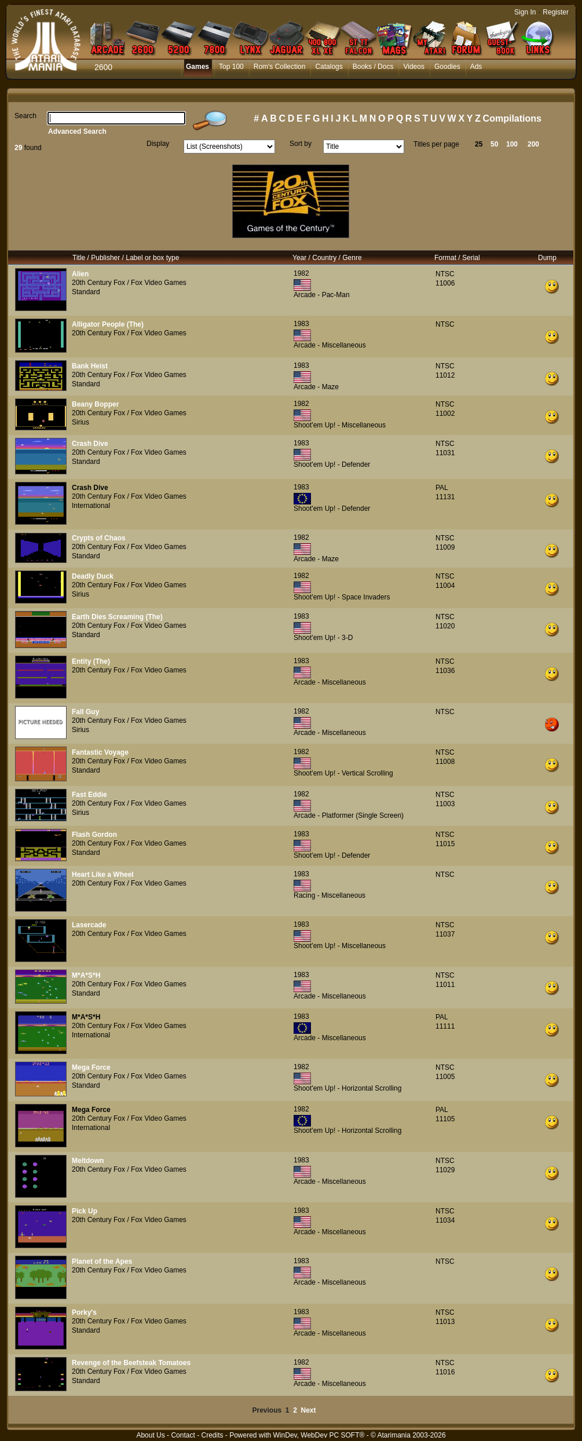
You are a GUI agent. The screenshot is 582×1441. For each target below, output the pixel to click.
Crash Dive (90, 444)
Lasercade (89, 925)
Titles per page (436, 144)
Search (25, 116)
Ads (476, 67)
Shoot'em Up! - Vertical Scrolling (343, 773)
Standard (86, 292)
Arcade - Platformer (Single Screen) (349, 815)
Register (556, 12)
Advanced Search (77, 131)
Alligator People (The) (108, 324)
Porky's (84, 1312)
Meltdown (88, 1161)
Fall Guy (85, 712)
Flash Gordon (94, 835)
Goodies (447, 67)
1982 (301, 273)
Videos (413, 67)
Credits (212, 1435)
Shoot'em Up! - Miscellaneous (340, 425)
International (91, 506)
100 (512, 144)
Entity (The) (91, 661)
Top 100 (231, 67)
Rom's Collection (280, 67)
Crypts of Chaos (99, 538)
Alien (80, 274)
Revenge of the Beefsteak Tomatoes (131, 1363)
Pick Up (84, 1211)
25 (478, 144)
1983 (301, 324)
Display (158, 144)
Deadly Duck (93, 576)
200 (533, 144)
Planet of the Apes (102, 1261)
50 (494, 144)
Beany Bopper (95, 404)
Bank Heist (90, 366)
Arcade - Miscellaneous (330, 345)
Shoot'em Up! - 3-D (323, 638)
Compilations (512, 118)
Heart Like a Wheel (103, 875)
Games (197, 67)
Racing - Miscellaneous (329, 895)
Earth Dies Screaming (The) (117, 617)
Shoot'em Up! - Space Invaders (342, 597)
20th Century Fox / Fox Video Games (129, 283)
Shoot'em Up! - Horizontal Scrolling (347, 1088)
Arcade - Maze (316, 387)
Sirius (80, 422)
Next (308, 1410)
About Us (150, 1435)
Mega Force (91, 1067)
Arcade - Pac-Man (322, 295)
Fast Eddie (89, 795)
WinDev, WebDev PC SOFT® (319, 1435)
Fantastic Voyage (100, 752)
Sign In (525, 12)
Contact (183, 1435)
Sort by (301, 144)
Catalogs (328, 67)
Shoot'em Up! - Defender (332, 464)
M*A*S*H (86, 975)
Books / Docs (373, 67)
